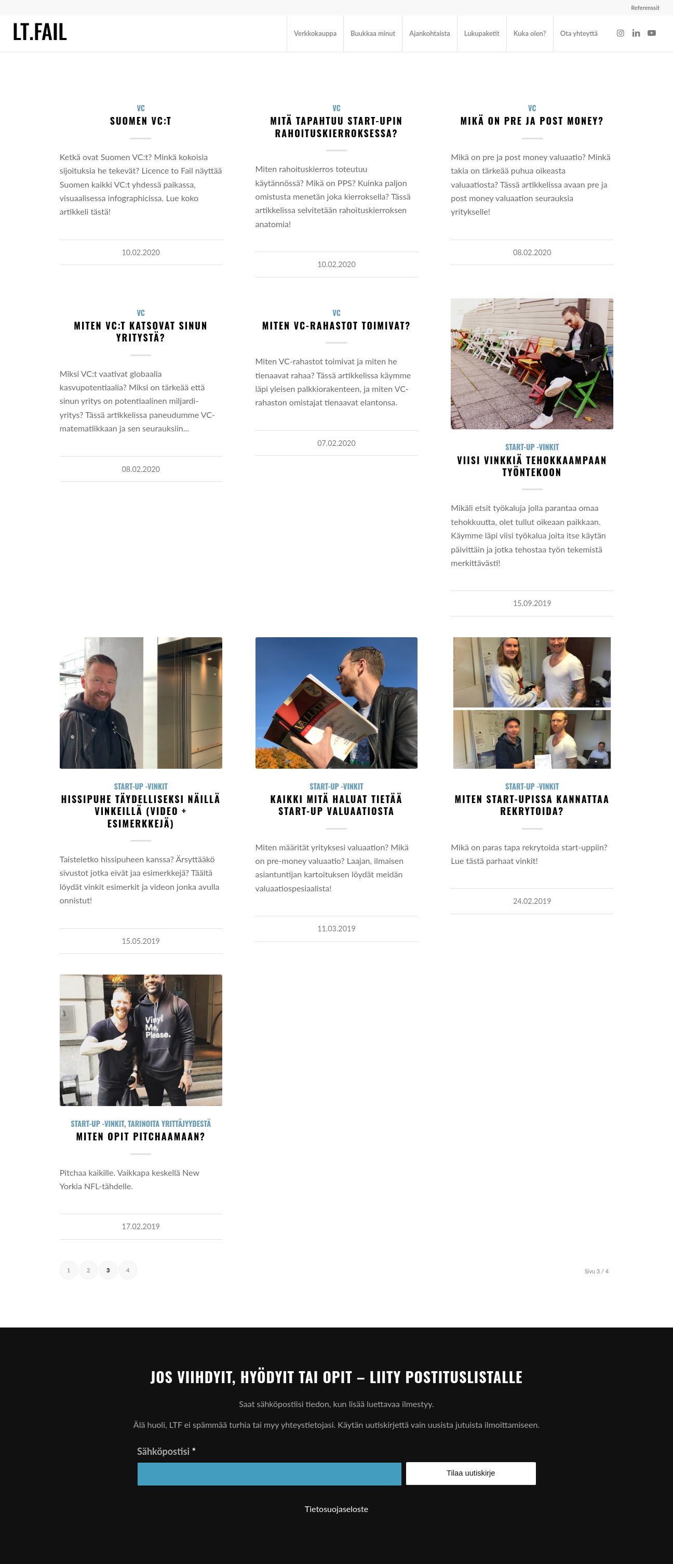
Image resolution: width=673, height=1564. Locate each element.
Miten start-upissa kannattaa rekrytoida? (532, 805)
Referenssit (645, 7)
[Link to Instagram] (620, 33)
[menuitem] (642, 7)
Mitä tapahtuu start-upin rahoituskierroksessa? (336, 126)
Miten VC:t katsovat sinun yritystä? (141, 331)
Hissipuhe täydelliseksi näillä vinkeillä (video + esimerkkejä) (140, 811)
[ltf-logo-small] (40, 33)
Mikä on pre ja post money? (532, 120)
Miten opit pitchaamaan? (141, 1136)
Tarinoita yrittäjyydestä (169, 1123)
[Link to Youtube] (651, 33)
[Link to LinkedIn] (636, 33)
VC (141, 107)
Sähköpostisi (166, 1451)
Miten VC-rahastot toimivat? (336, 325)
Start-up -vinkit (532, 446)
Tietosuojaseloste (336, 1509)
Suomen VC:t (141, 120)
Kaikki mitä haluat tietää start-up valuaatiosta (336, 805)
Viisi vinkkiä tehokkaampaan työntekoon (532, 466)
